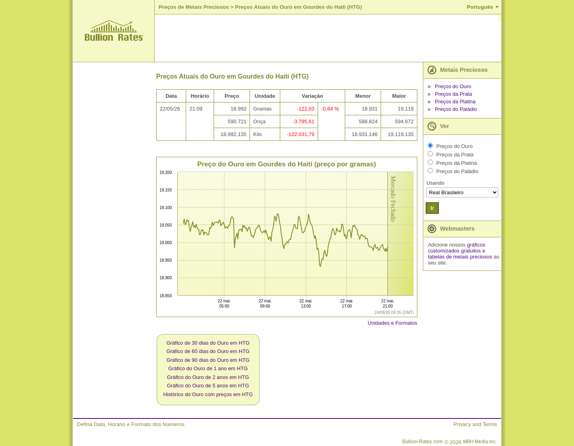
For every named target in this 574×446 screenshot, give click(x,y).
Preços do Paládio (456, 109)
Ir (432, 208)
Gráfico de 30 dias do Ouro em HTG (208, 343)
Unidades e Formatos (392, 323)
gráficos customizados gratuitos (456, 248)
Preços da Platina (455, 102)
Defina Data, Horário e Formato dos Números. (131, 424)
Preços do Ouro (453, 86)
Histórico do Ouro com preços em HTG (208, 394)
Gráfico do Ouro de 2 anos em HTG (208, 377)
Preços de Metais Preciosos (194, 7)
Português (480, 7)
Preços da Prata (453, 94)
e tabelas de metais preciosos (460, 254)
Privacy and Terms (475, 424)
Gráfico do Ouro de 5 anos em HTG (208, 386)
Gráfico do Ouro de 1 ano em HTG (208, 368)
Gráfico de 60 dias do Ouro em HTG (208, 351)
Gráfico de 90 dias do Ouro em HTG (208, 360)
